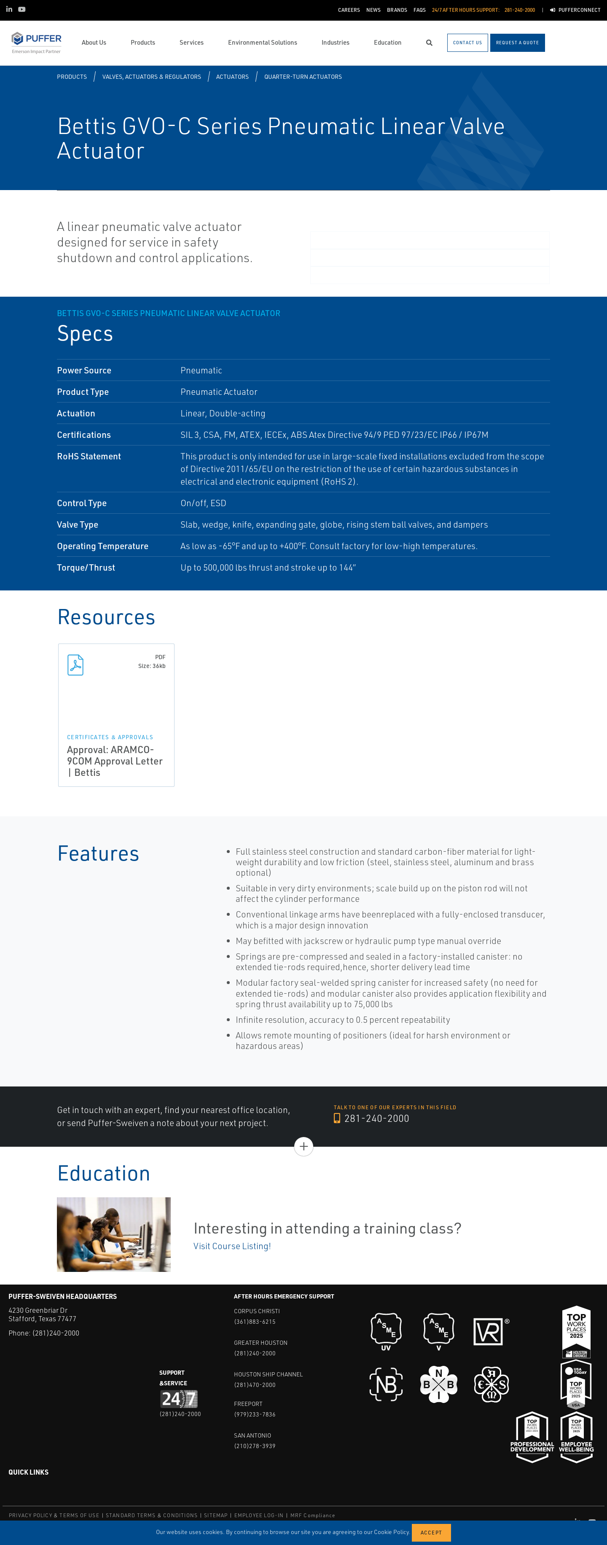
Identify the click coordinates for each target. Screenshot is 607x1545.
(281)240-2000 (55, 1332)
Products (72, 76)
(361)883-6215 (255, 1321)
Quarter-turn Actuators (303, 76)
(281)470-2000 (255, 1384)
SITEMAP (216, 1515)
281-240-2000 (371, 1118)
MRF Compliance (313, 1515)
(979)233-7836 (255, 1414)
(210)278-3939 (255, 1445)
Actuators (232, 76)
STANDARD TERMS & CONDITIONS (152, 1515)
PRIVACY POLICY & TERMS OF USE (54, 1515)
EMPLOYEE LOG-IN (259, 1515)
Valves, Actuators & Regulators (151, 76)
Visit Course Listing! (232, 1245)
